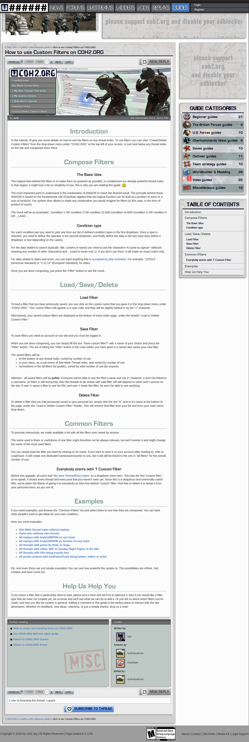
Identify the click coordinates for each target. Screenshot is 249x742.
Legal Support (240, 733)
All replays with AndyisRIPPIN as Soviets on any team (54, 541)
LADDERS (125, 7)
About (186, 733)
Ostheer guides (218, 156)
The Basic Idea (194, 223)
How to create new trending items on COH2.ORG (42, 628)
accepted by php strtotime (109, 259)
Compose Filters (196, 217)
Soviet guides (218, 148)
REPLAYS (161, 7)
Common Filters (195, 254)
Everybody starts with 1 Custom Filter (208, 260)
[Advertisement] (120, 25)
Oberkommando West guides (218, 140)
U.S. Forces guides (218, 133)
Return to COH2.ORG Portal (30, 644)
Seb (16, 118)
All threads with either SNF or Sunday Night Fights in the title (59, 549)
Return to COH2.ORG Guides (30, 639)
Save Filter (192, 243)
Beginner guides (218, 117)
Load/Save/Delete (197, 234)
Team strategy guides (218, 164)
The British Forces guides (218, 125)
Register (199, 9)
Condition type (194, 227)
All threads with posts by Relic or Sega (44, 545)
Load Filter (192, 239)
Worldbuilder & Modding (218, 172)
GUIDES (180, 7)
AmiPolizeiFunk (130, 653)
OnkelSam (127, 662)
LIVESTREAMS (100, 7)
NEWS (56, 7)
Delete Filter (193, 248)
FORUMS (75, 7)
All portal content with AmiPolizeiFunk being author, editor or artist (63, 556)
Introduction (193, 212)
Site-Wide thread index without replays (44, 529)
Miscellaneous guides (40, 47)
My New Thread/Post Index (71, 475)
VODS (143, 7)
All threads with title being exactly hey (44, 552)
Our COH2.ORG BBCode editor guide (36, 633)
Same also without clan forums (39, 533)
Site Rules (209, 733)
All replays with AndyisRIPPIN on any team (47, 537)
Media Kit (224, 733)
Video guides (218, 180)
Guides (23, 47)
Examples (191, 266)
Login (197, 5)
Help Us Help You (197, 272)
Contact (196, 733)
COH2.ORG (11, 47)
